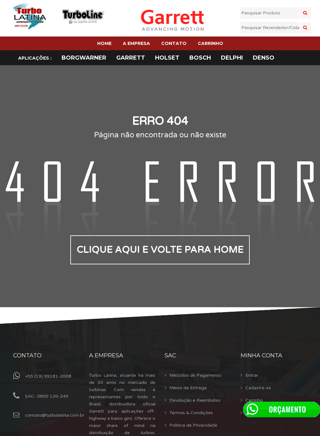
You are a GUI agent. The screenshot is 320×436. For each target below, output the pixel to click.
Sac (170, 355)
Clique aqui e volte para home (160, 250)
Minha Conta (261, 355)
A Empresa (106, 355)
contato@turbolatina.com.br (54, 415)
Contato (27, 355)
